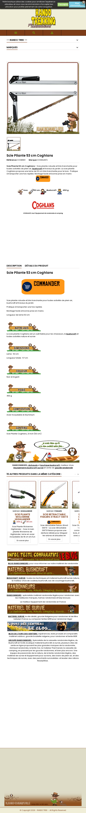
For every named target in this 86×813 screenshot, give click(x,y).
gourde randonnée (64, 467)
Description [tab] (14, 265)
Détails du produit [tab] (36, 265)
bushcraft (71, 334)
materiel (64, 578)
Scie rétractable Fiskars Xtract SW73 (54, 516)
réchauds (33, 465)
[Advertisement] (43, 240)
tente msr (36, 648)
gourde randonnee (45, 650)
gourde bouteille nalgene (38, 636)
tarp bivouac (64, 597)
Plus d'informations (77, 4)
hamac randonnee (47, 597)
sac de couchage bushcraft (61, 580)
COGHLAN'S (42, 160)
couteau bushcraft (38, 580)
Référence (12, 160)
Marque (33, 160)
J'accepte (63, 4)
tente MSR (72, 636)
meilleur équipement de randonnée (39, 601)
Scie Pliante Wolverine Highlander (22, 517)
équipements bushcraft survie (28, 467)
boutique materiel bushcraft (39, 642)
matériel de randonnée (67, 563)
